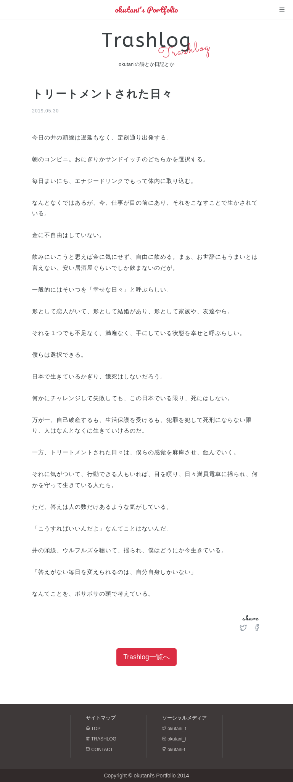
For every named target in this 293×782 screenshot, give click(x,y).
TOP (93, 728)
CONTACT (99, 749)
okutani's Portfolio (146, 9)
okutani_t (174, 728)
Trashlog (146, 40)
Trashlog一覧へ (146, 657)
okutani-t (173, 749)
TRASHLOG (101, 739)
